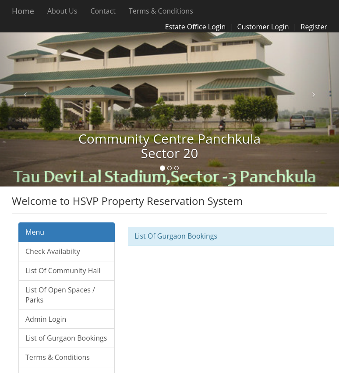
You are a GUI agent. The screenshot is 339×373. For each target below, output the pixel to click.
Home (23, 11)
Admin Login (45, 319)
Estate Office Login (195, 27)
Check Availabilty (52, 251)
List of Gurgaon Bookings (66, 338)
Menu (34, 232)
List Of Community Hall (63, 270)
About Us (62, 11)
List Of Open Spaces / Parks (60, 295)
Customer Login (263, 27)
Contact (102, 11)
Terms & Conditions (161, 11)
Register (314, 27)
